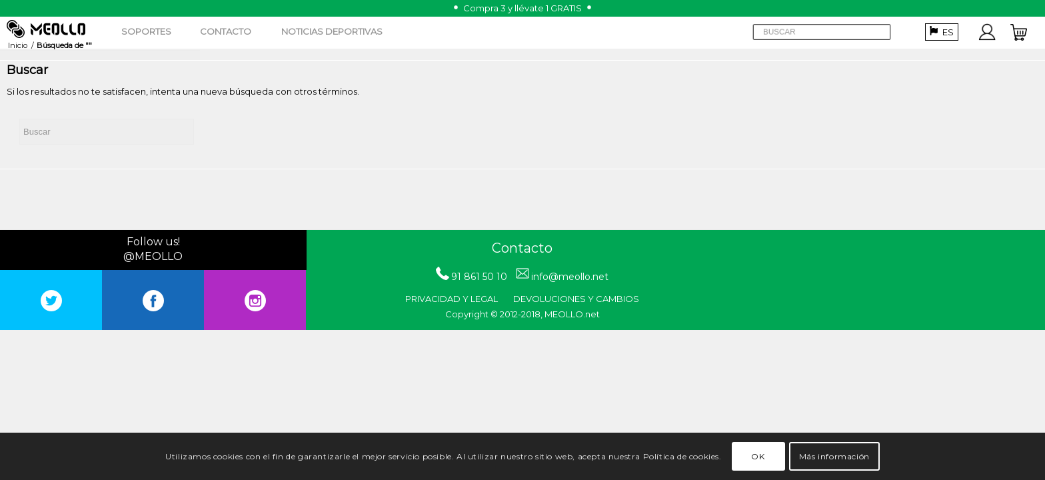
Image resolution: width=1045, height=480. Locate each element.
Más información (834, 456)
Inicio (17, 45)
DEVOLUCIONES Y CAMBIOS (576, 298)
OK (757, 456)
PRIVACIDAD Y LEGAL (451, 298)
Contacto (522, 248)
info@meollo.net (569, 277)
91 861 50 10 (479, 277)
